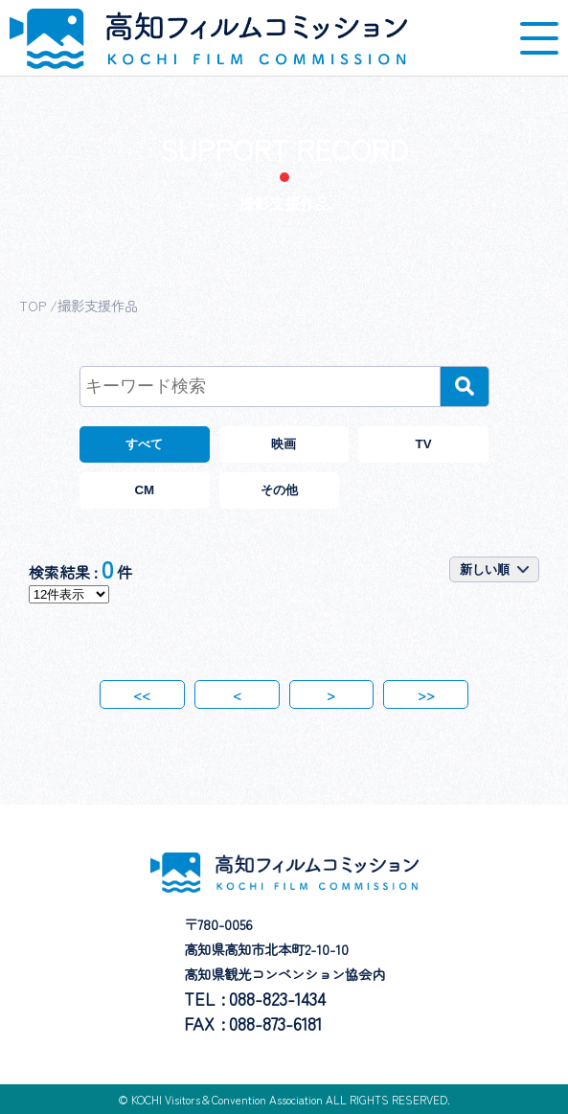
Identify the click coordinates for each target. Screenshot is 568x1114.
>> (426, 694)
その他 (279, 490)
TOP (32, 305)
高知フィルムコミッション (208, 38)
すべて (144, 444)
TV (424, 444)
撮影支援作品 (97, 305)
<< (141, 694)
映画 (283, 444)
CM (144, 490)
